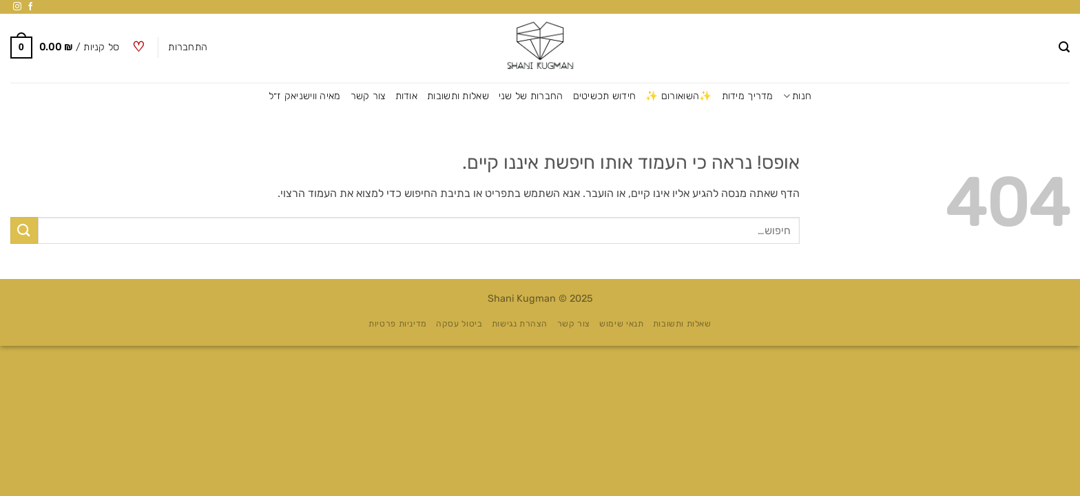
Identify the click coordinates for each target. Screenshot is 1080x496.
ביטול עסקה (459, 324)
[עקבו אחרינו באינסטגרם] (17, 7)
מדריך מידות (747, 96)
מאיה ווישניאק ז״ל (305, 96)
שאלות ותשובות (458, 96)
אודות (406, 96)
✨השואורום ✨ (678, 96)
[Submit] (24, 230)
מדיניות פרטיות (397, 324)
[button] (1064, 47)
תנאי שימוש (621, 324)
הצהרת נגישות (520, 324)
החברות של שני (531, 96)
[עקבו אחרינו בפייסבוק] (30, 7)
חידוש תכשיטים (604, 96)
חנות (797, 96)
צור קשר (368, 96)
